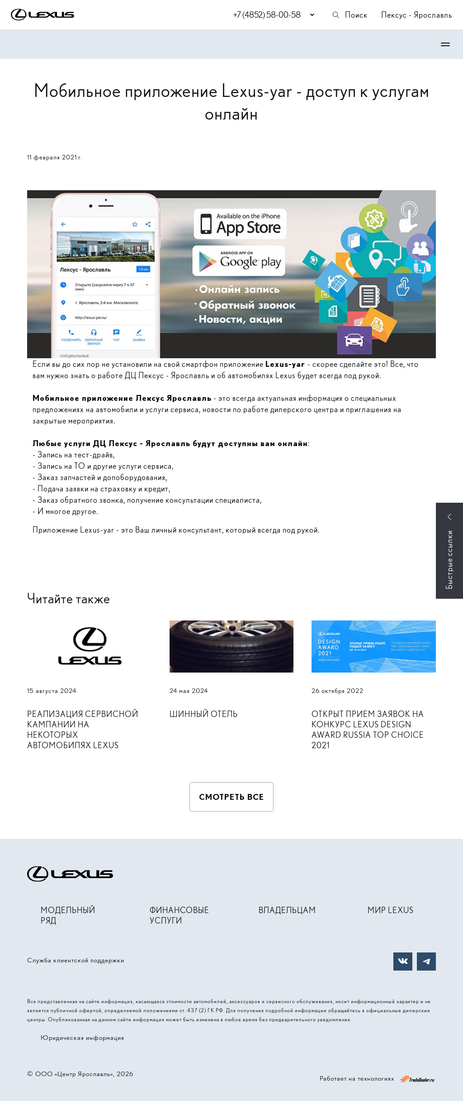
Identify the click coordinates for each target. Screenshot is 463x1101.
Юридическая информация (82, 1038)
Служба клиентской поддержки (75, 960)
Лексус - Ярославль (416, 14)
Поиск (349, 14)
